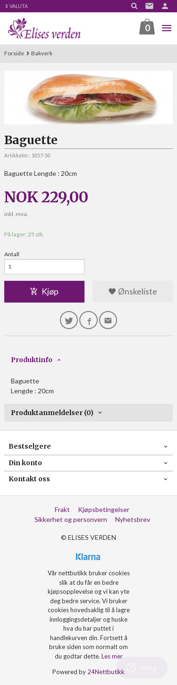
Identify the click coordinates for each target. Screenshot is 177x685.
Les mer (112, 656)
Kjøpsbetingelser (103, 509)
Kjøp (44, 291)
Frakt (62, 509)
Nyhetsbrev (132, 519)
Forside (14, 53)
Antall (11, 254)
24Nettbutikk (106, 672)
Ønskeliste (132, 291)
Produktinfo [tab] (31, 360)
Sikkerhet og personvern (70, 519)
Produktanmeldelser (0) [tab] (52, 412)
